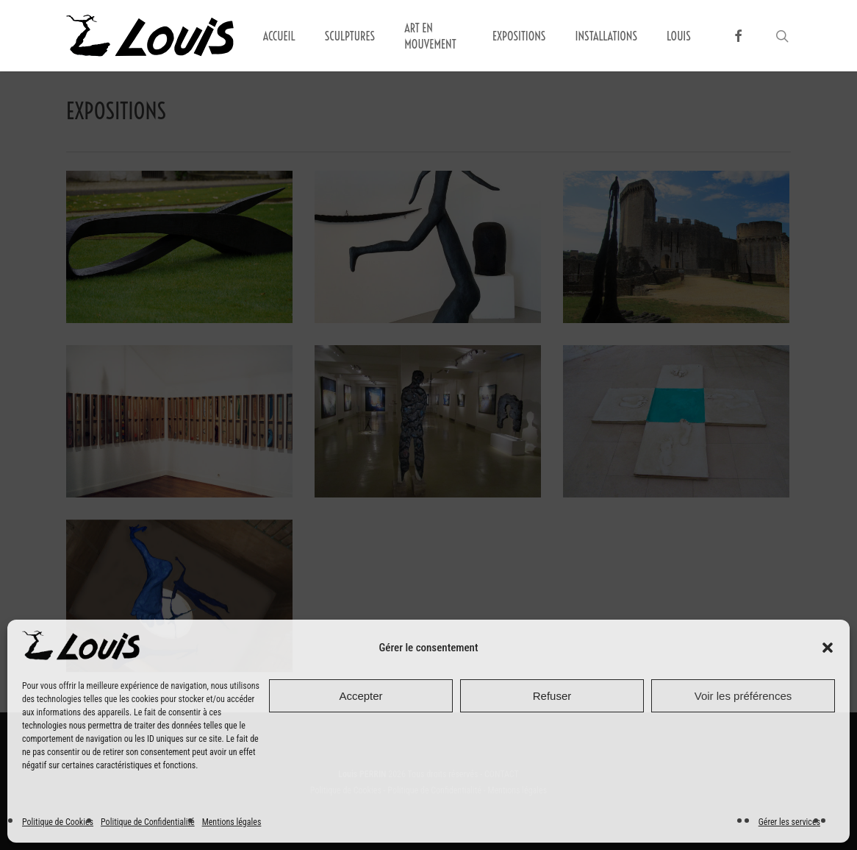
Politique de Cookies (57, 822)
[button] (827, 647)
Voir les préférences (743, 696)
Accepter (360, 696)
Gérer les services (789, 822)
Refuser (552, 696)
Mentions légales (232, 822)
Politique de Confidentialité (148, 822)
